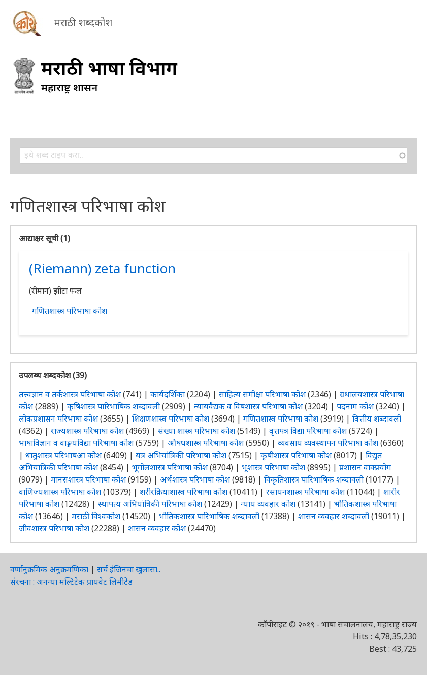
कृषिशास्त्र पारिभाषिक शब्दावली (113, 406)
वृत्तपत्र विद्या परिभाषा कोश (308, 430)
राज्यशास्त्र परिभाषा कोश (87, 430)
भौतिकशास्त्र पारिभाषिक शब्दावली (209, 516)
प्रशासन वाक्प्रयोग (365, 467)
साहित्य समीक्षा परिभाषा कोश (262, 394)
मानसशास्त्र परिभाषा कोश (88, 479)
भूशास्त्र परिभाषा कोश (273, 467)
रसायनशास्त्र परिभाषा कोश (305, 491)
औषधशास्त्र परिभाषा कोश (206, 442)
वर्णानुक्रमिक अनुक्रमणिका (49, 569)
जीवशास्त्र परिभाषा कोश (54, 528)
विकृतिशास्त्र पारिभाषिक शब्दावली (315, 479)
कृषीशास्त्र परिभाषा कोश (296, 455)
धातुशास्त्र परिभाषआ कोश (63, 455)
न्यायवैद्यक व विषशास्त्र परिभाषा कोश (248, 406)
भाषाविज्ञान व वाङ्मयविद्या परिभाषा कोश (76, 442)
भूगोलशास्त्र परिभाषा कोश (170, 467)
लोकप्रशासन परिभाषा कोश (58, 418)
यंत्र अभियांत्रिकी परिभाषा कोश (181, 455)
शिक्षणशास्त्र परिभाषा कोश (170, 418)
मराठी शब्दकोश (83, 22)
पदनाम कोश (355, 406)
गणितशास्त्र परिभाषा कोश (69, 310)
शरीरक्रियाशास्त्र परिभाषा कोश (183, 491)
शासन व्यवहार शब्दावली (333, 516)
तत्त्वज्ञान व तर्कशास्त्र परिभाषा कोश (70, 394)
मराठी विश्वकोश (96, 516)
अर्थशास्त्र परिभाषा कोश (195, 479)
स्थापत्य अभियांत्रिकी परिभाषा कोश (150, 503)
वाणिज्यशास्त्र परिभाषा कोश (60, 491)
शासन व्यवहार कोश (157, 528)
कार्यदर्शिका (167, 394)
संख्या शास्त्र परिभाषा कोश (196, 430)
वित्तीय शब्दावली (376, 418)
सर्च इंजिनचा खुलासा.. (128, 569)
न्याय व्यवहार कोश (268, 503)
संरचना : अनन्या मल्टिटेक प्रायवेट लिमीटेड (71, 581)
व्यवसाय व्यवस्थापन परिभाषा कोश (328, 442)
